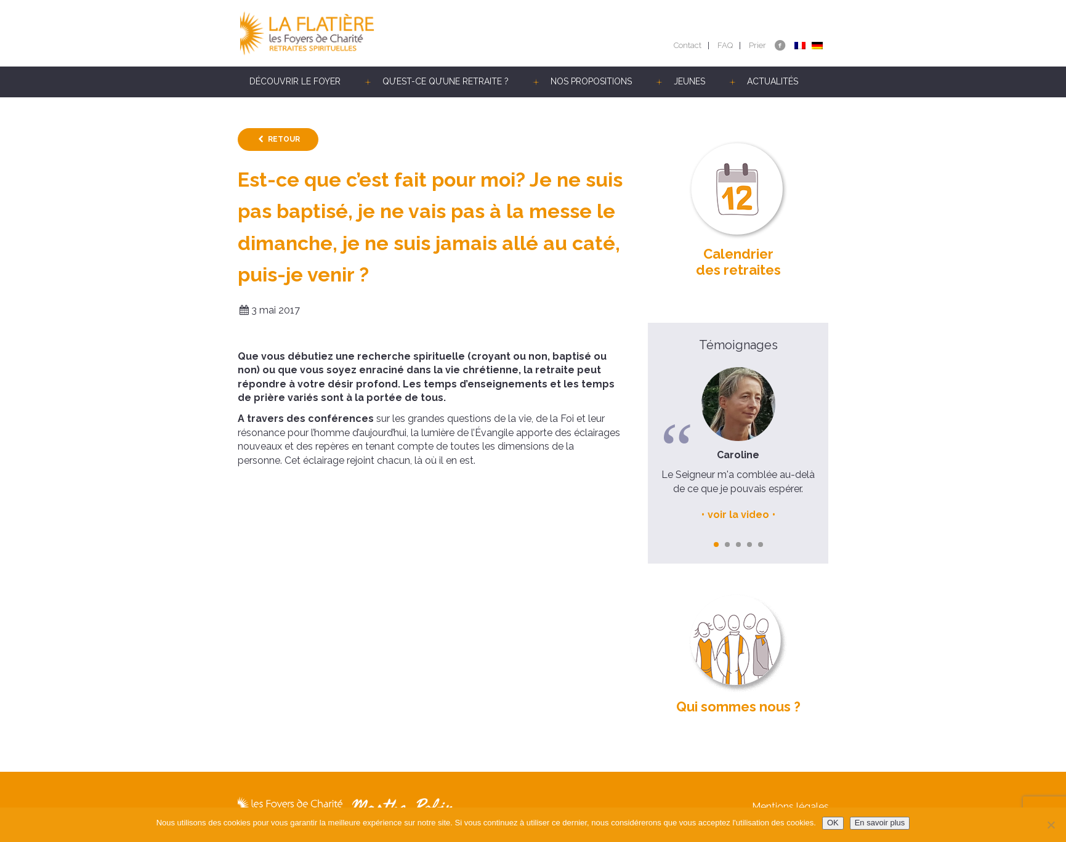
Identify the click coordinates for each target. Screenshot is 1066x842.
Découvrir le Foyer (295, 81)
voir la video (738, 514)
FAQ (725, 45)
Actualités (772, 81)
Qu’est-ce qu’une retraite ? (445, 81)
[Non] (1050, 825)
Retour (284, 139)
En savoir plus (880, 822)
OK (833, 822)
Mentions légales (790, 806)
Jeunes (689, 81)
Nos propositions (591, 81)
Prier (757, 45)
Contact (687, 45)
